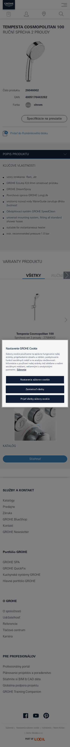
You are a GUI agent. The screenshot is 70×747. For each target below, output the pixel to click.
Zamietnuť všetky (35, 389)
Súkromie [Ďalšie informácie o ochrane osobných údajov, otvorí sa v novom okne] (21, 370)
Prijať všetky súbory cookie (35, 399)
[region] (35, 374)
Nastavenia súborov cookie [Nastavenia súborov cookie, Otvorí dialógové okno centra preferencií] (34, 380)
